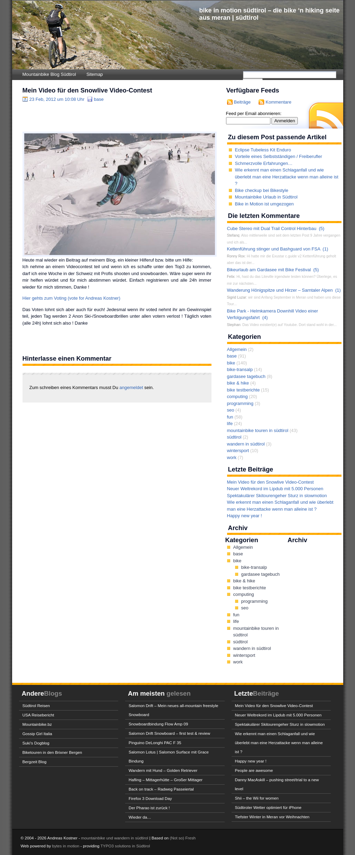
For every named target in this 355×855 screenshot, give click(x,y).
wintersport (238, 450)
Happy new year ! (244, 515)
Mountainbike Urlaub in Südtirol (266, 197)
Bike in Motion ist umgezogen (264, 203)
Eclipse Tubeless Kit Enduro (263, 149)
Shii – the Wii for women (257, 798)
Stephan (234, 325)
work (231, 457)
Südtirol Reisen (36, 705)
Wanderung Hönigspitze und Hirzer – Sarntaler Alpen (280, 290)
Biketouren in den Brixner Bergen (52, 752)
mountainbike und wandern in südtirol (114, 838)
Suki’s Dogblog (36, 743)
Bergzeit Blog (35, 761)
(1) (325, 249)
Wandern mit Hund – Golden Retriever (163, 770)
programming (240, 403)
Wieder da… (140, 817)
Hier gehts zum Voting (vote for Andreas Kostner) (72, 298)
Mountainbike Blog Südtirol (49, 74)
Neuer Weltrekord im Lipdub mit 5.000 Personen (275, 488)
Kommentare (278, 102)
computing (237, 396)
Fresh (190, 838)
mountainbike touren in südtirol (257, 430)
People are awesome (254, 770)
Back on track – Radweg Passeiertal (161, 789)
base (99, 99)
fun (230, 417)
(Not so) (177, 838)
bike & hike (238, 383)
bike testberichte (243, 390)
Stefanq (233, 235)
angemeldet (132, 387)
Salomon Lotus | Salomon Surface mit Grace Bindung (169, 756)
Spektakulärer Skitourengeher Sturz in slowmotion (277, 495)
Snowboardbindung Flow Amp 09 (158, 724)
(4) (265, 317)
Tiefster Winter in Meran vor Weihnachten (272, 816)
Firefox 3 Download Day (150, 798)
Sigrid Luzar (236, 297)
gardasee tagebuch (246, 376)
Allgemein (237, 349)
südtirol (234, 437)
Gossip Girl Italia (37, 733)
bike (231, 362)
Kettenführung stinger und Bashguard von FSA (273, 249)
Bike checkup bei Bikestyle (261, 190)
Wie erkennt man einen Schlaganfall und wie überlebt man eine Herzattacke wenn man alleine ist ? (286, 176)
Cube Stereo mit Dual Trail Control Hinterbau (272, 228)
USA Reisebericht (38, 715)
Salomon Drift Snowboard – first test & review (169, 733)
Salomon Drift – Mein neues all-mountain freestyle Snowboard (173, 710)
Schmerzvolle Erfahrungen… (264, 163)
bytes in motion (65, 846)
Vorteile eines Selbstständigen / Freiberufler (278, 156)
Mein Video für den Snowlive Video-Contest (87, 90)
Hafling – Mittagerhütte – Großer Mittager (165, 779)
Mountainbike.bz (37, 724)
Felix (231, 277)
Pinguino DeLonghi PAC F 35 (155, 742)
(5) (321, 228)
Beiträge (242, 102)
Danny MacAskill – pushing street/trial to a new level (277, 784)
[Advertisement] (104, 116)
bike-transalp (240, 369)
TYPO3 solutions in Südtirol (125, 846)
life (230, 423)
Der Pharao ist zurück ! (149, 807)
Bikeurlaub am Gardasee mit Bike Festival (269, 269)
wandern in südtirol (246, 444)
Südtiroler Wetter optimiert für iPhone (268, 807)
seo (230, 410)
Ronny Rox (236, 256)
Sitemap (94, 74)
